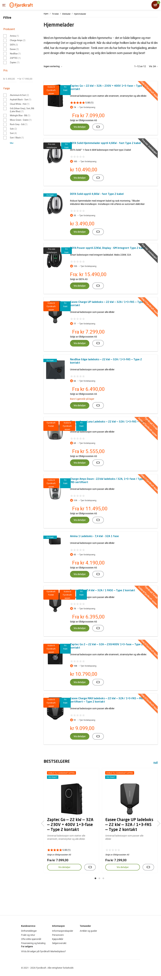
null (155, 763)
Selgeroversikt (59, 943)
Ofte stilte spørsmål (31, 939)
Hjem (46, 13)
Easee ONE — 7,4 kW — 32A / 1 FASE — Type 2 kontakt (102, 590)
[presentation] (44, 823)
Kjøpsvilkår (57, 939)
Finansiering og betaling (33, 943)
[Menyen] (4, 5)
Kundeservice (28, 925)
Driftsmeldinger (29, 930)
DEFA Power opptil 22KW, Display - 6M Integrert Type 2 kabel (108, 248)
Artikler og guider (88, 930)
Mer (12, 142)
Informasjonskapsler (62, 930)
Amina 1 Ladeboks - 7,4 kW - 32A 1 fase (94, 536)
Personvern (58, 934)
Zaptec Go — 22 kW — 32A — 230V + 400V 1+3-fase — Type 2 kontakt (70, 825)
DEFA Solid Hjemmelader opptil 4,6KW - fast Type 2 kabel (105, 143)
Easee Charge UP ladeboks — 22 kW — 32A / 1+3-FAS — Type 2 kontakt (129, 825)
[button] (95, 878)
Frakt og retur (28, 934)
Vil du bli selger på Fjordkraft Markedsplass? (43, 951)
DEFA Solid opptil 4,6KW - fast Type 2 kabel (97, 194)
